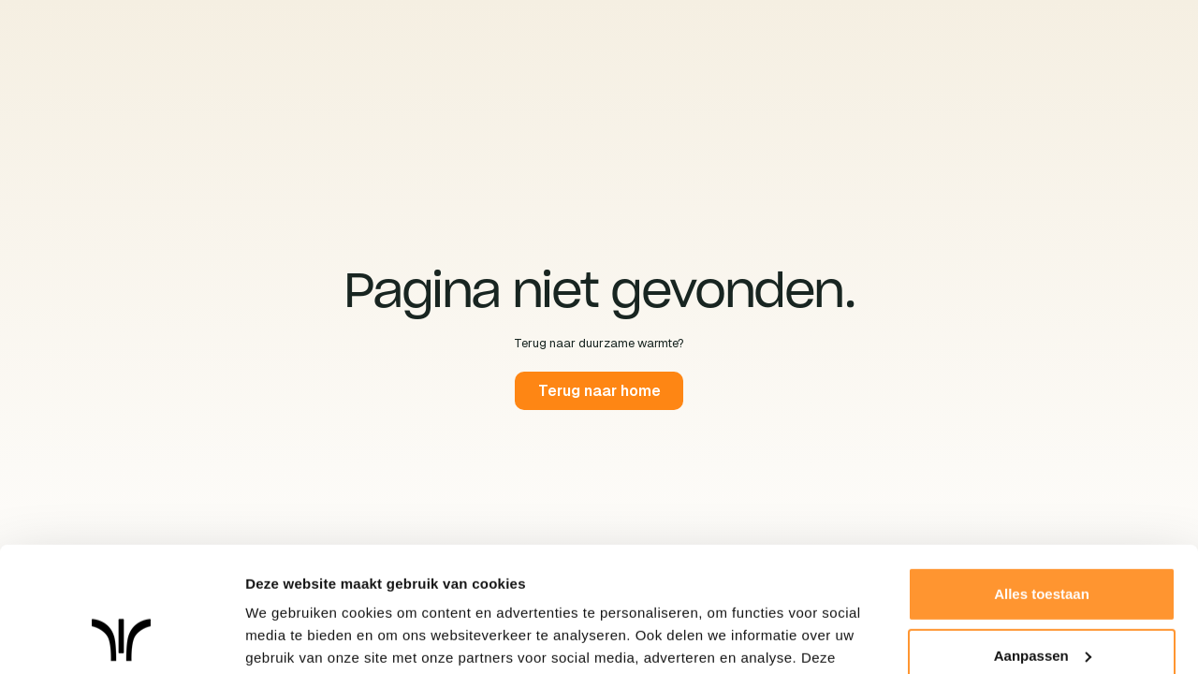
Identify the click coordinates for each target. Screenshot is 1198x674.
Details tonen (289, 637)
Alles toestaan (1041, 477)
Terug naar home (599, 391)
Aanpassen (1042, 538)
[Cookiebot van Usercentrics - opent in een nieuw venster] (121, 637)
